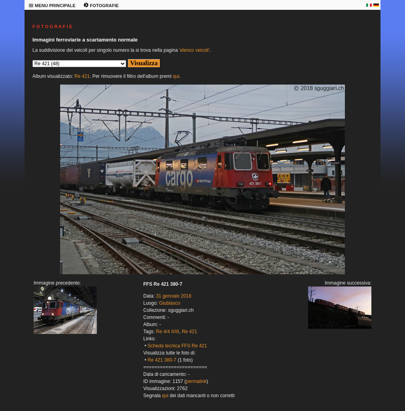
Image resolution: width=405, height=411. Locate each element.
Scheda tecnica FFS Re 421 (177, 346)
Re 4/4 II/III (167, 331)
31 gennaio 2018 (173, 296)
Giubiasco (169, 303)
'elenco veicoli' (194, 50)
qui (176, 76)
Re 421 (82, 76)
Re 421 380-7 (162, 360)
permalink (196, 381)
